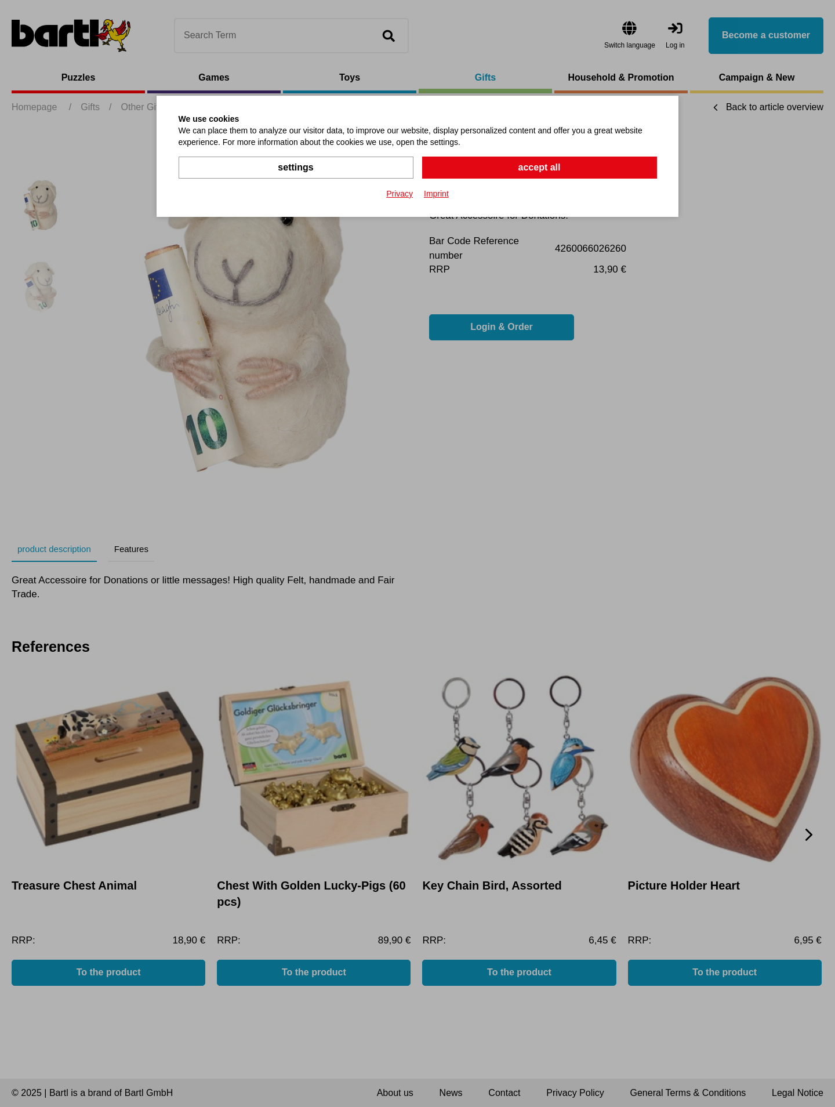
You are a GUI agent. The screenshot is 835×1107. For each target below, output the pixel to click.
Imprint (436, 193)
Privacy (399, 193)
